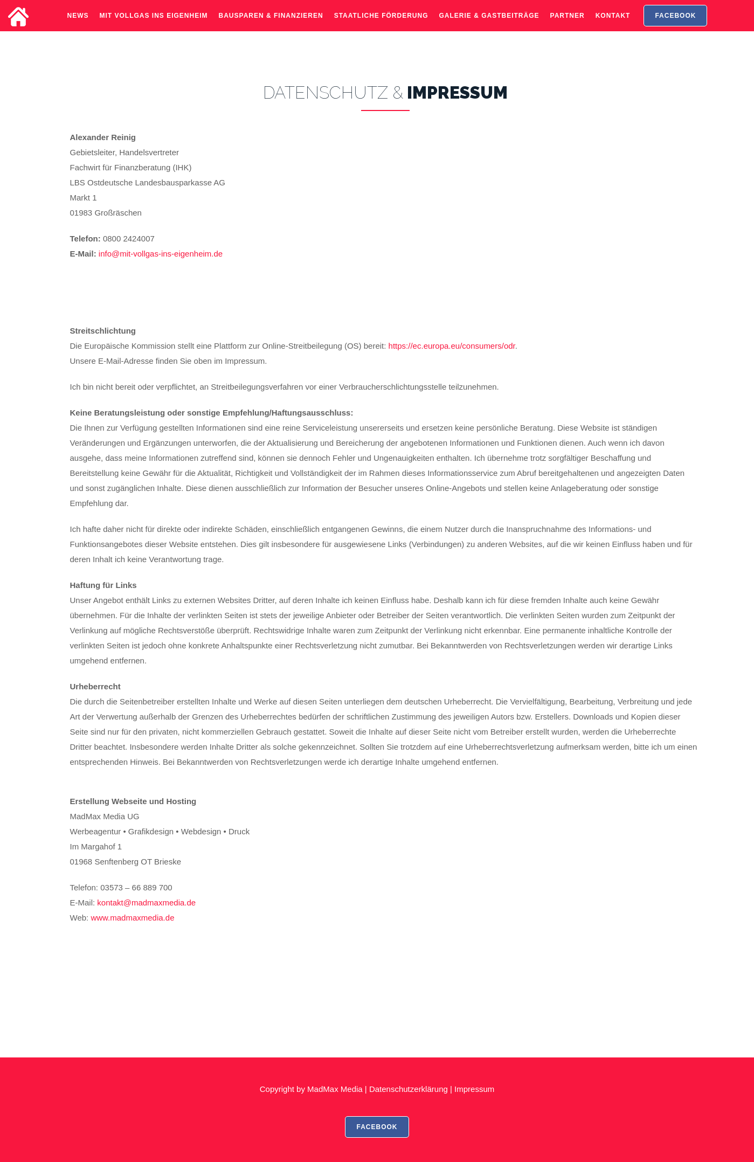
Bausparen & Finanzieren (271, 24)
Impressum (474, 1089)
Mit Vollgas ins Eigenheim (154, 24)
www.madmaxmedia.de (132, 917)
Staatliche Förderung (381, 24)
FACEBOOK (675, 24)
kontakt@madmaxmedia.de (146, 902)
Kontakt (613, 24)
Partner (567, 24)
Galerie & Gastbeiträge (489, 24)
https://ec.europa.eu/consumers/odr (452, 345)
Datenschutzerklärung (408, 1089)
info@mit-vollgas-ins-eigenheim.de (161, 253)
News (78, 24)
